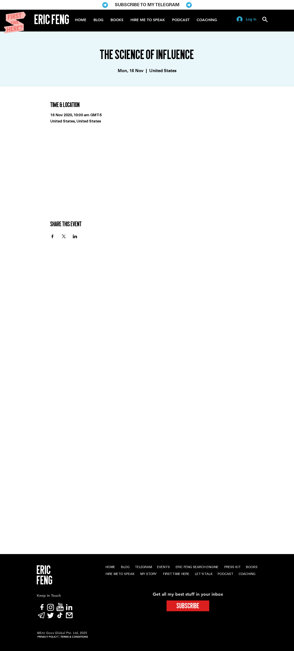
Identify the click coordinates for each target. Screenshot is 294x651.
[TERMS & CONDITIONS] (74, 637)
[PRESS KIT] (232, 567)
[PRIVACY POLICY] (48, 637)
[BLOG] (125, 567)
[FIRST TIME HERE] (176, 574)
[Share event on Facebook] (52, 236)
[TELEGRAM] (143, 567)
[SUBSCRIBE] (188, 605)
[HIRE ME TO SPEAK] (120, 574)
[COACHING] (246, 574)
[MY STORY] (148, 574)
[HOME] (110, 567)
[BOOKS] (251, 567)
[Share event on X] (64, 236)
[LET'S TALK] (203, 574)
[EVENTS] (163, 567)
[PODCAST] (225, 574)
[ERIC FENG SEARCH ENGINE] (197, 567)
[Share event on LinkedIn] (75, 236)
